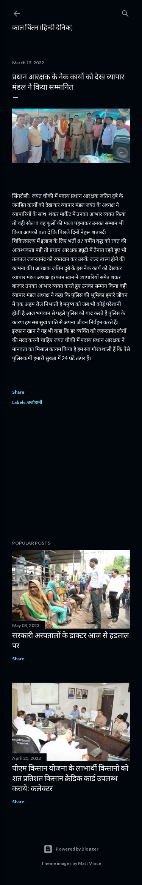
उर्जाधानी (34, 402)
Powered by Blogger (71, 849)
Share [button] (18, 392)
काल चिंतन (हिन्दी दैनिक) (42, 27)
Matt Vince (89, 863)
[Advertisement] (71, 474)
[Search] (125, 12)
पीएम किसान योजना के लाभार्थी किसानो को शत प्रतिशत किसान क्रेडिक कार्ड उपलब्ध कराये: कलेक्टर (70, 778)
